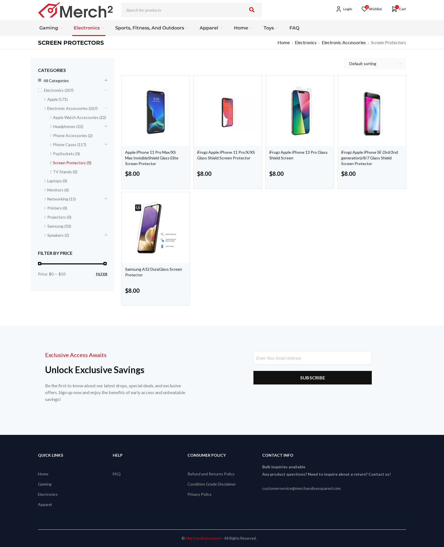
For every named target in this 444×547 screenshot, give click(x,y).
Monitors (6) (58, 189)
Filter (101, 274)
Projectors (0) (59, 217)
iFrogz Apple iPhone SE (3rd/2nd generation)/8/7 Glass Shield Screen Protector (369, 158)
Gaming (45, 484)
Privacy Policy (199, 494)
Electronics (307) (59, 90)
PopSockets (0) (66, 153)
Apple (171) (57, 99)
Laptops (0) (57, 180)
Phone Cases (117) (69, 144)
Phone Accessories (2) (73, 135)
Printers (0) (57, 208)
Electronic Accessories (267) (72, 108)
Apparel (45, 504)
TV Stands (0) (65, 171)
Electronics (306, 42)
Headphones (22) (68, 126)
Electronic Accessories (344, 42)
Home (284, 42)
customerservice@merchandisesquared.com (301, 488)
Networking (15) (61, 198)
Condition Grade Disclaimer (211, 484)
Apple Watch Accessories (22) (79, 117)
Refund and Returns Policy (210, 473)
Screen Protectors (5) (72, 162)
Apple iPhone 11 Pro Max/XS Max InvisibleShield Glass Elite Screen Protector (151, 158)
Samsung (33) (59, 226)
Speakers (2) (58, 235)
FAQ (117, 473)
